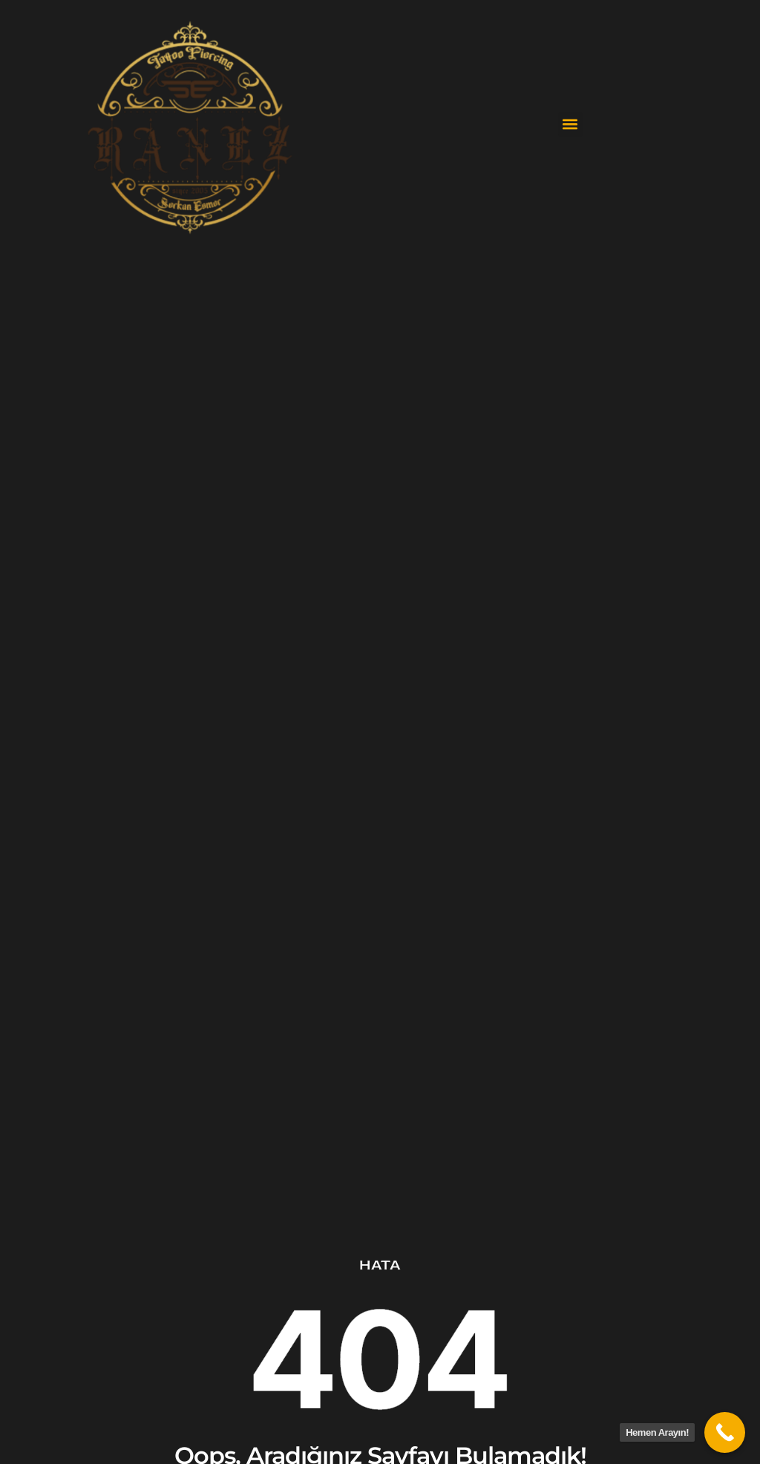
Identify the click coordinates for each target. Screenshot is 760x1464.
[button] (570, 124)
